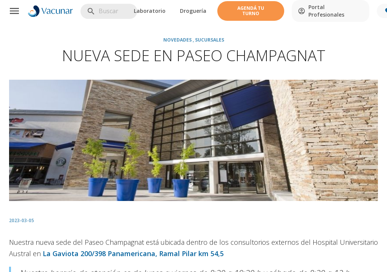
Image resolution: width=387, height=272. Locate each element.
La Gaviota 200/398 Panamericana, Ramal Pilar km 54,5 (133, 253)
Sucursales (209, 40)
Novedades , (179, 40)
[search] (124, 11)
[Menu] (14, 11)
